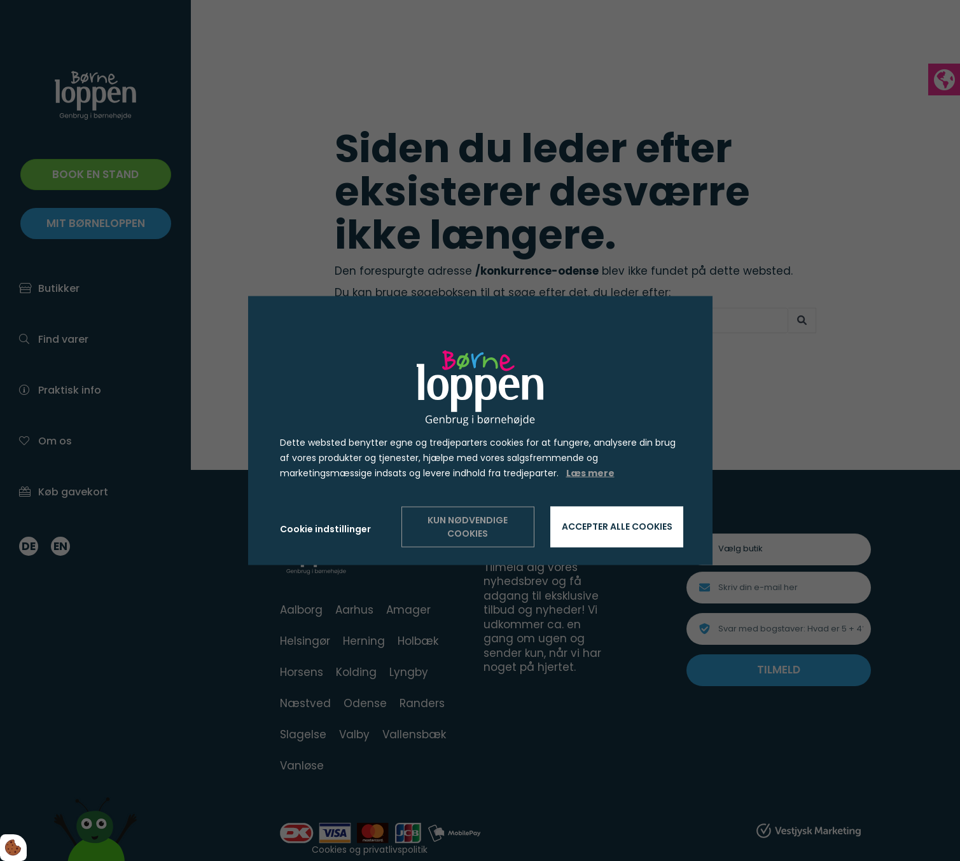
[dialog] (480, 430)
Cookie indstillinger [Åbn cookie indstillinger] (325, 529)
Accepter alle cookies (617, 526)
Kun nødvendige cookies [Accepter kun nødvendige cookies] (468, 526)
